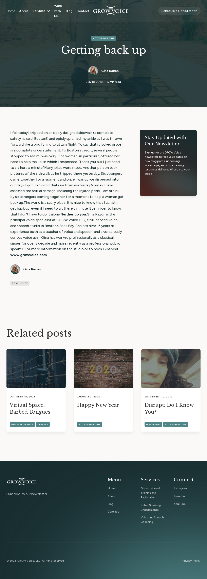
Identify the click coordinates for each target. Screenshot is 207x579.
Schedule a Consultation (179, 11)
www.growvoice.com (28, 255)
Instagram (180, 488)
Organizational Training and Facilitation (150, 493)
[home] (111, 11)
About (24, 11)
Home (10, 11)
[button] (41, 10)
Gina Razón (110, 71)
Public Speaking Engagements (151, 507)
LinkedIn (179, 496)
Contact (83, 11)
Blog (69, 11)
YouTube (180, 504)
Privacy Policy (191, 560)
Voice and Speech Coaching (152, 520)
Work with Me (58, 11)
